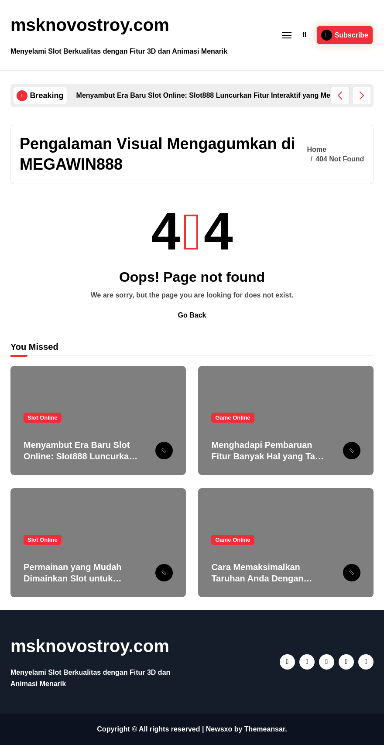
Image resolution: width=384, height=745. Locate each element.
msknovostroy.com (89, 24)
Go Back (192, 315)
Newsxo (219, 729)
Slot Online (42, 417)
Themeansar (264, 729)
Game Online (232, 417)
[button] (361, 95)
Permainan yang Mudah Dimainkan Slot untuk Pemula (73, 578)
